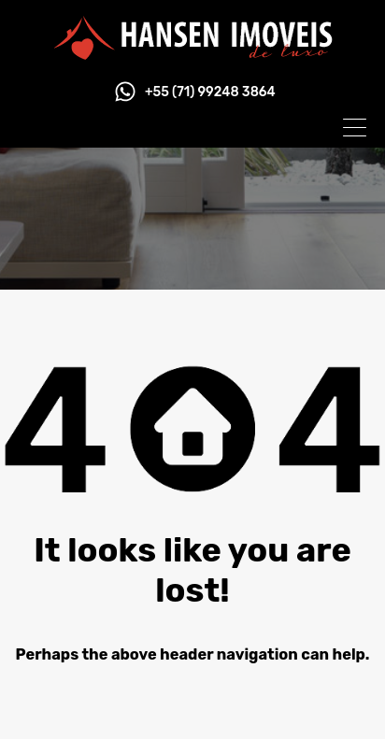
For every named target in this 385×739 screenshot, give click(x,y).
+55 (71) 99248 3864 (210, 92)
